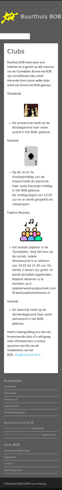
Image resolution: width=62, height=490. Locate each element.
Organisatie (10, 457)
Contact (8, 463)
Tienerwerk (10, 393)
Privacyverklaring (37, 483)
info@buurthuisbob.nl (27, 354)
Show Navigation (50, 29)
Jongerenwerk (11, 406)
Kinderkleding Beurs (14, 412)
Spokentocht (49, 434)
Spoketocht (37, 428)
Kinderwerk (10, 386)
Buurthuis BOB (41, 16)
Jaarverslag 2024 (13, 470)
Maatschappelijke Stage (17, 450)
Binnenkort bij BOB (19, 423)
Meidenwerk (10, 399)
